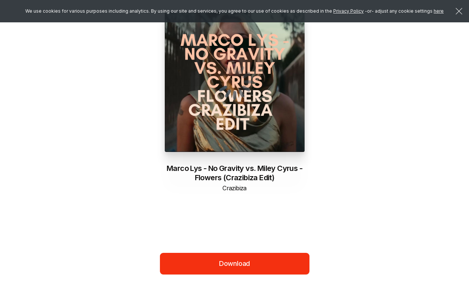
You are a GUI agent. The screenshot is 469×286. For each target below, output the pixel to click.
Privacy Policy (348, 11)
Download (234, 263)
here (439, 11)
